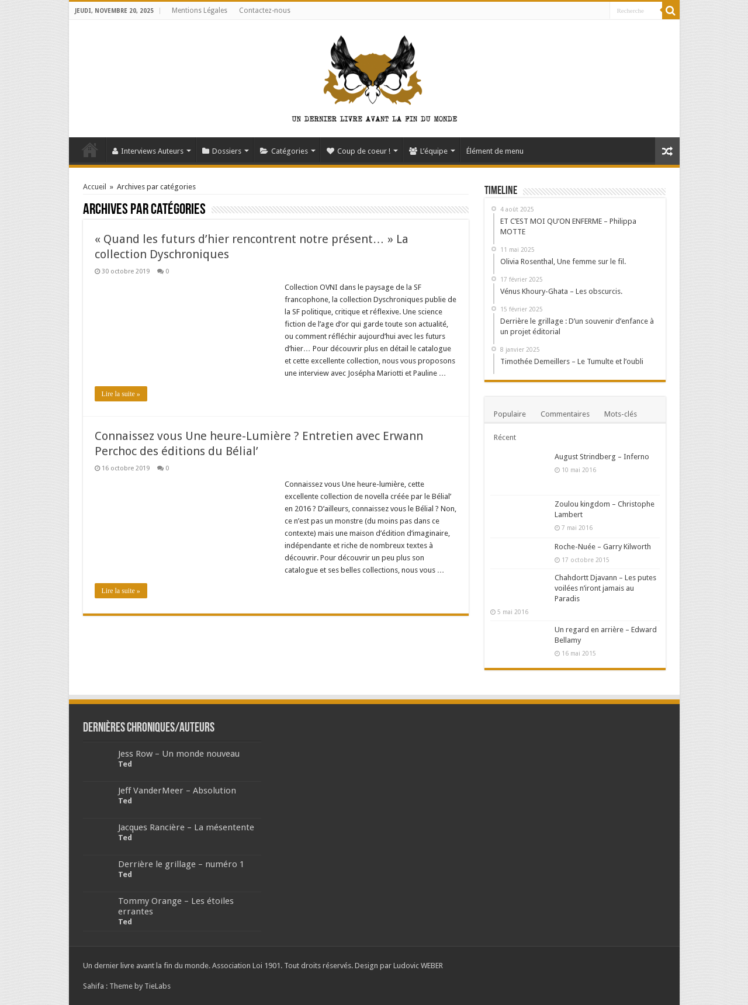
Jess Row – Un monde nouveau (179, 753)
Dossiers (221, 151)
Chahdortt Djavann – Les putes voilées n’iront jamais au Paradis (605, 588)
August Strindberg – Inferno (602, 456)
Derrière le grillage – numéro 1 (181, 864)
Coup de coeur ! (358, 151)
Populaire (510, 414)
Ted (125, 764)
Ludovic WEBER (418, 965)
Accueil (90, 149)
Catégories (284, 151)
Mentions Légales (199, 10)
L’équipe (428, 151)
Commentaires (565, 414)
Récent (505, 437)
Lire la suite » (121, 394)
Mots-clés (620, 414)
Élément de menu (495, 151)
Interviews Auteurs (147, 151)
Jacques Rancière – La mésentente (186, 827)
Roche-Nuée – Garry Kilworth (603, 546)
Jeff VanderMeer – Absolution (177, 790)
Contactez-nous (264, 10)
